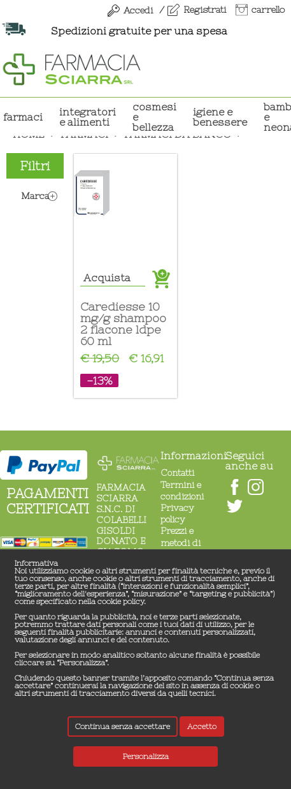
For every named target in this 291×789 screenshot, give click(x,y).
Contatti (177, 473)
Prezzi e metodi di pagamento (183, 542)
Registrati (204, 9)
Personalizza (146, 756)
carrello (268, 9)
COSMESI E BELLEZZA (154, 117)
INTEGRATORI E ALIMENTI (87, 117)
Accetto (201, 726)
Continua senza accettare (122, 726)
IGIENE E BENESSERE (220, 117)
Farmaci (23, 116)
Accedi (138, 10)
